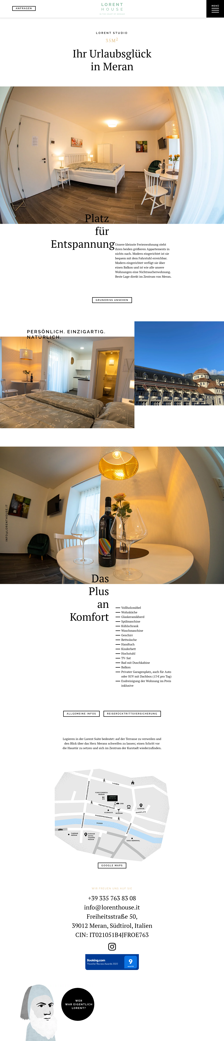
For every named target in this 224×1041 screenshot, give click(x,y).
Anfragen (24, 8)
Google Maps (112, 865)
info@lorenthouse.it (6, 522)
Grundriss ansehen (112, 300)
